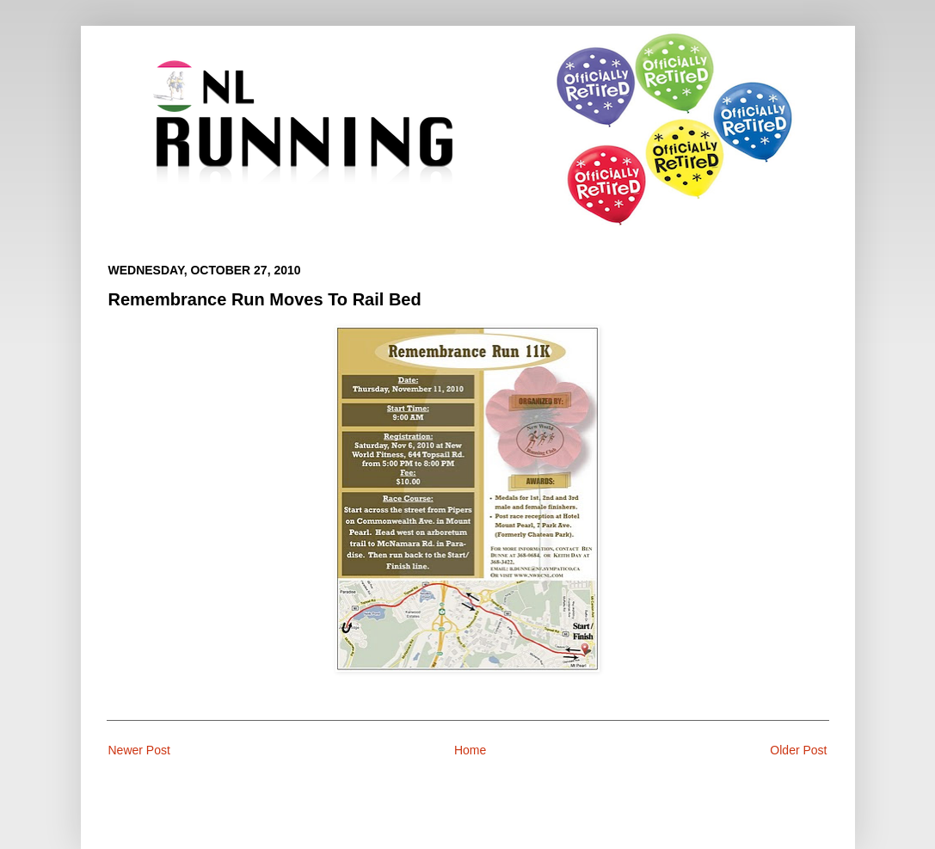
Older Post (798, 750)
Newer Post (139, 750)
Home (470, 750)
